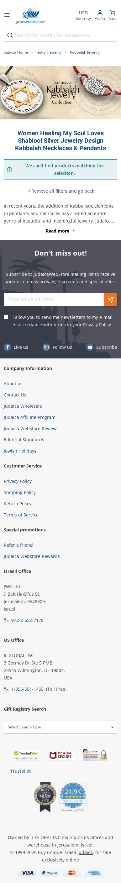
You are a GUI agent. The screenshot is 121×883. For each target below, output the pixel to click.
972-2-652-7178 (27, 620)
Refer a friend (18, 545)
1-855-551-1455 (27, 689)
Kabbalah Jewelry (85, 52)
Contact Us (15, 395)
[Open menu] (7, 16)
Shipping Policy (20, 492)
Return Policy (17, 503)
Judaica (85, 852)
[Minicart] (112, 16)
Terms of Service (21, 515)
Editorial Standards (24, 440)
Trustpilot (20, 771)
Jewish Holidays (20, 451)
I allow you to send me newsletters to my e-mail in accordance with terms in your (63, 321)
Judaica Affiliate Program (29, 417)
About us (13, 383)
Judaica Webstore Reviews (31, 428)
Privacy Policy (97, 325)
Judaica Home (16, 52)
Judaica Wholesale (23, 406)
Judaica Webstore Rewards (32, 556)
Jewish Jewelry (49, 52)
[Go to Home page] (30, 15)
